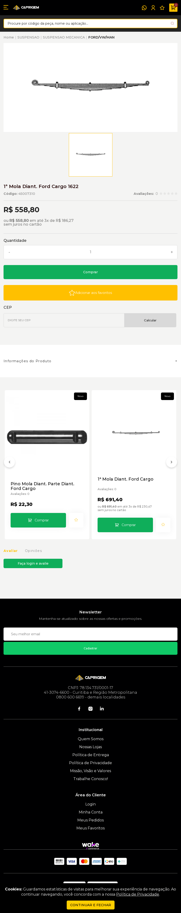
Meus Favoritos (90, 828)
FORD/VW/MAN (101, 37)
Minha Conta (91, 812)
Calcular (150, 320)
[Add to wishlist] (90, 292)
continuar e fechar (90, 905)
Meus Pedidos (90, 820)
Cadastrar (90, 648)
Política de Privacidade (90, 763)
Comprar (90, 272)
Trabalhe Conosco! (90, 779)
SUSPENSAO (28, 37)
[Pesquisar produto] (172, 23)
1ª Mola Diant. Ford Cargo (125, 479)
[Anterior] (9, 463)
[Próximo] (171, 463)
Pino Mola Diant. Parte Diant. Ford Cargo (42, 486)
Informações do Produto (28, 361)
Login (90, 804)
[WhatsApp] (144, 7)
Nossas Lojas (90, 747)
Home (9, 37)
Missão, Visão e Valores (90, 771)
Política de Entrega (90, 755)
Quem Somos (90, 739)
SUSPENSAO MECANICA (64, 37)
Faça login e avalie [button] (33, 563)
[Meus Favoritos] (162, 8)
